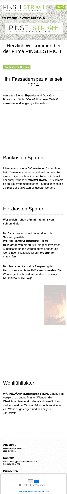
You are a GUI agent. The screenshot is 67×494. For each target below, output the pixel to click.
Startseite (9, 18)
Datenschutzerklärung (28, 491)
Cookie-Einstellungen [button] (32, 485)
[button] (16, 67)
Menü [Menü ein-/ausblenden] (60, 6)
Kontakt (24, 18)
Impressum (37, 18)
